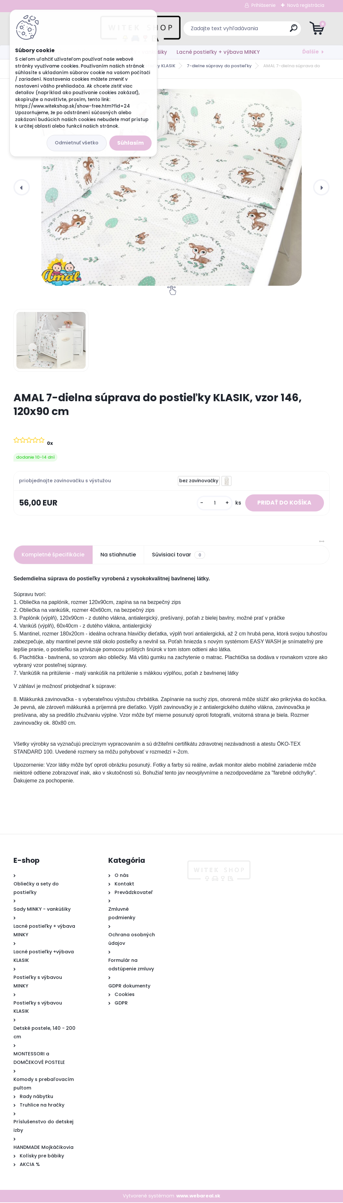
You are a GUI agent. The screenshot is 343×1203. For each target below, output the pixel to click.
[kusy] (212, 503)
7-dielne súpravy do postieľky (219, 66)
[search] (250, 30)
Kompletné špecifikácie (53, 555)
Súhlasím (130, 143)
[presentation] (21, 187)
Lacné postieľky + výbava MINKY (218, 52)
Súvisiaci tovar (178, 556)
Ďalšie (310, 51)
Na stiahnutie (118, 555)
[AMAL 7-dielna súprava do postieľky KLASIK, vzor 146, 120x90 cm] (171, 187)
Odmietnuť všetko (76, 142)
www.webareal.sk (198, 1196)
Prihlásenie (263, 5)
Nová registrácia (305, 5)
